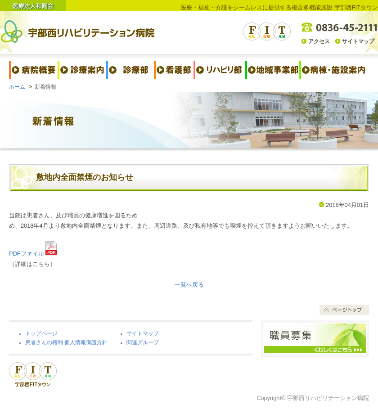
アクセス (319, 41)
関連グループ (142, 342)
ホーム (17, 87)
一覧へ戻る (189, 284)
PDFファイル (33, 253)
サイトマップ (358, 41)
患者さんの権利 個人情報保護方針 (66, 342)
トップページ (41, 333)
